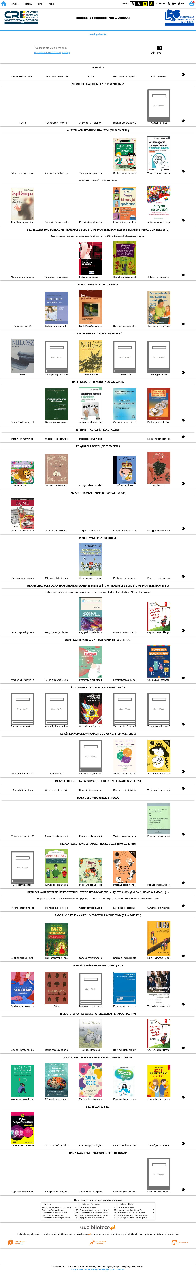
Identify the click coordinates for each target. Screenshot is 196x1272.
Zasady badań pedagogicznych (53, 1210)
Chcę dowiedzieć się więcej (84, 1269)
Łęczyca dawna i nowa (88, 1207)
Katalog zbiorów (97, 34)
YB (145, 3)
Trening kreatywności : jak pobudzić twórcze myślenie (136, 1215)
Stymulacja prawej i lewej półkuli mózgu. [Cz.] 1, (96, 1210)
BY (151, 3)
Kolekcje (66, 52)
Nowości (15, 4)
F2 (181, 3)
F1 (174, 3)
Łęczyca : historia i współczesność (92, 1218)
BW (139, 3)
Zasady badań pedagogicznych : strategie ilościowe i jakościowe (64, 1207)
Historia (28, 4)
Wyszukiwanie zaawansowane (47, 52)
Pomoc (40, 4)
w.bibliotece (83, 1234)
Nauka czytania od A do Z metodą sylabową (133, 1218)
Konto (51, 4)
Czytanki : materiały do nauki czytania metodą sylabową (99, 1215)
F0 (168, 3)
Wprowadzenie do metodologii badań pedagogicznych (60, 1218)
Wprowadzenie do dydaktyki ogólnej (54, 1212)
